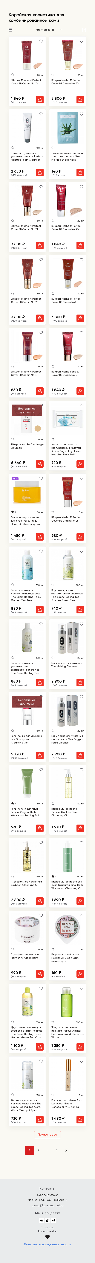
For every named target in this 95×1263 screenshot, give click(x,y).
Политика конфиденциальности (47, 1244)
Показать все (47, 1134)
